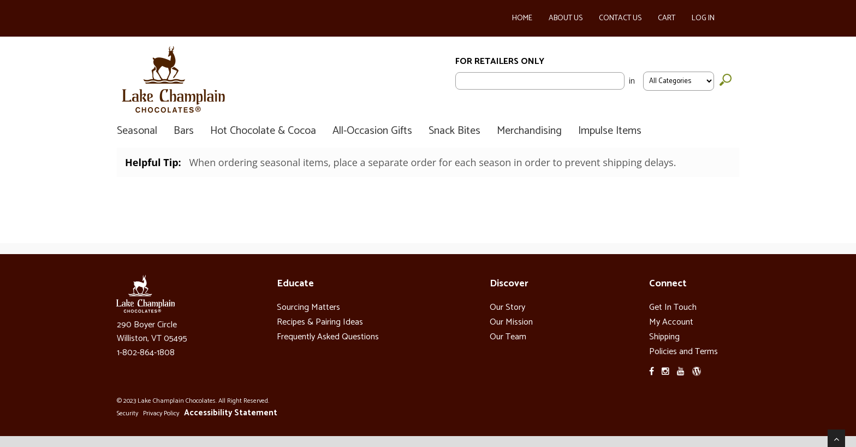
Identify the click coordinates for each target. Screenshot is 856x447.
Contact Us (620, 18)
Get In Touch (673, 307)
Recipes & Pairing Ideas (320, 322)
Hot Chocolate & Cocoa (263, 131)
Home (522, 18)
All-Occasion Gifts (372, 131)
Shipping (664, 337)
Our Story (507, 307)
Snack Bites (454, 131)
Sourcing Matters (308, 307)
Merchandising (529, 131)
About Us (565, 18)
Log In (703, 18)
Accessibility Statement (230, 413)
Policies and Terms (683, 351)
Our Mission (511, 322)
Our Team (508, 337)
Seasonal (137, 131)
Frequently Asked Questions (328, 337)
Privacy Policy (161, 413)
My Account (671, 322)
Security (127, 413)
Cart (666, 18)
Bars (184, 131)
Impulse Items (609, 131)
